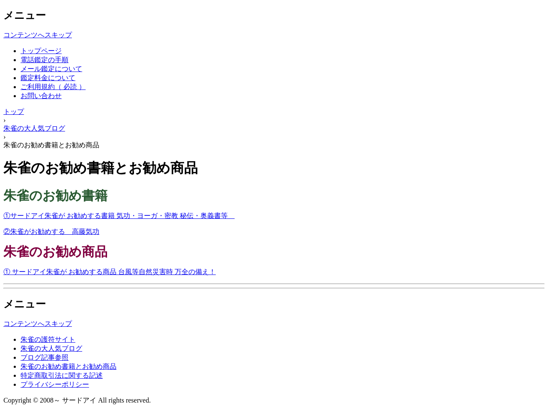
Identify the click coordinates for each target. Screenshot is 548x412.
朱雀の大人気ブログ (51, 348)
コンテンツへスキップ (37, 35)
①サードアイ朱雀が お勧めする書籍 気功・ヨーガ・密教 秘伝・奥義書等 (119, 215)
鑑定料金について (48, 77)
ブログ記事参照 (44, 357)
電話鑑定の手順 (44, 59)
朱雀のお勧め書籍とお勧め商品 (68, 366)
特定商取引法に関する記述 (62, 375)
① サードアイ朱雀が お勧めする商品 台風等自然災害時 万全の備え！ (109, 271)
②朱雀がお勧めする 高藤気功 (51, 231)
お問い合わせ (41, 95)
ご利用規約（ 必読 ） (53, 86)
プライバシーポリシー (55, 384)
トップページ (41, 50)
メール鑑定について (51, 68)
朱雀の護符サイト (48, 339)
